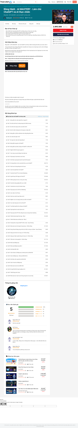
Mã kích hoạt (60, 1)
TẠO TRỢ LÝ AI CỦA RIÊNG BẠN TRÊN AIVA (28, 388)
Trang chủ (6, 6)
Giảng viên (31, 23)
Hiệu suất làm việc (13, 6)
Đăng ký (74, 1)
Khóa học (53, 1)
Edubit (42, 426)
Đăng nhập (69, 1)
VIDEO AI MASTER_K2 (23, 381)
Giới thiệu (7, 23)
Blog (49, 1)
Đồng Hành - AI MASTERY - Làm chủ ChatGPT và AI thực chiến (29, 6)
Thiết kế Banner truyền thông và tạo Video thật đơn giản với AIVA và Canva (28, 360)
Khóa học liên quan (22, 23)
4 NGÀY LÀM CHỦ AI (23, 374)
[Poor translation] (5, 404)
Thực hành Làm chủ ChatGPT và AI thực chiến (15, 116)
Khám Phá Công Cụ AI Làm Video (26, 367)
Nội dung (14, 23)
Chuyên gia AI (23, 285)
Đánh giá (38, 23)
